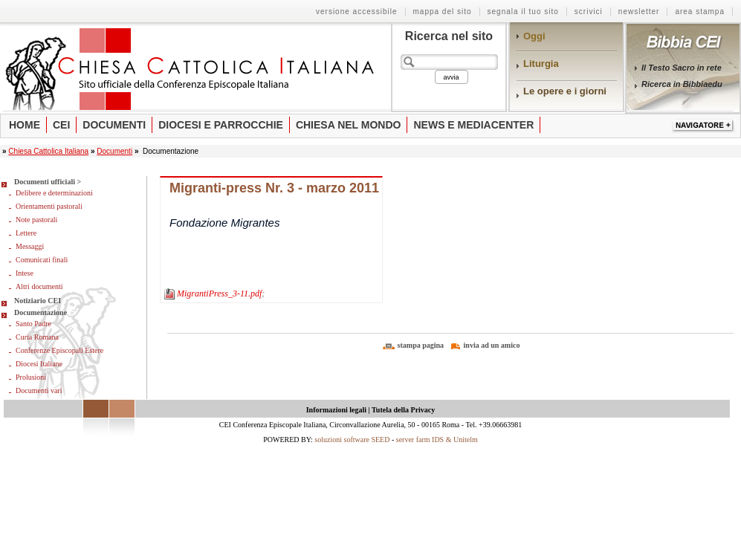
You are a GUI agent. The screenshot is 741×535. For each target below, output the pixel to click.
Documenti (114, 125)
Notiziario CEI (37, 300)
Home (24, 125)
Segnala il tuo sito (523, 11)
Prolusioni (31, 377)
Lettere (26, 233)
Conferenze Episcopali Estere (59, 350)
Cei (61, 125)
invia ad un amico (492, 345)
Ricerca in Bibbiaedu (681, 84)
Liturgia (541, 63)
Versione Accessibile (357, 11)
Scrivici (589, 11)
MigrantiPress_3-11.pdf (219, 293)
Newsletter (639, 11)
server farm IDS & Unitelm (437, 439)
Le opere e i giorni (564, 91)
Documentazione (40, 312)
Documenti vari (39, 390)
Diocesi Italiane (39, 364)
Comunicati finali (42, 260)
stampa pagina (421, 345)
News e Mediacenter (473, 125)
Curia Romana (37, 337)
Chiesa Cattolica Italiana (48, 151)
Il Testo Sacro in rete (681, 67)
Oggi (534, 36)
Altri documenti (39, 286)
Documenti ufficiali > (47, 182)
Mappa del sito (442, 11)
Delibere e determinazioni (54, 193)
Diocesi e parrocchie (220, 125)
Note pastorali (36, 219)
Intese (24, 273)
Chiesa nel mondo (348, 125)
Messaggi (30, 246)
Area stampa (700, 11)
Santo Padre (33, 324)
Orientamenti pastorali (49, 206)
